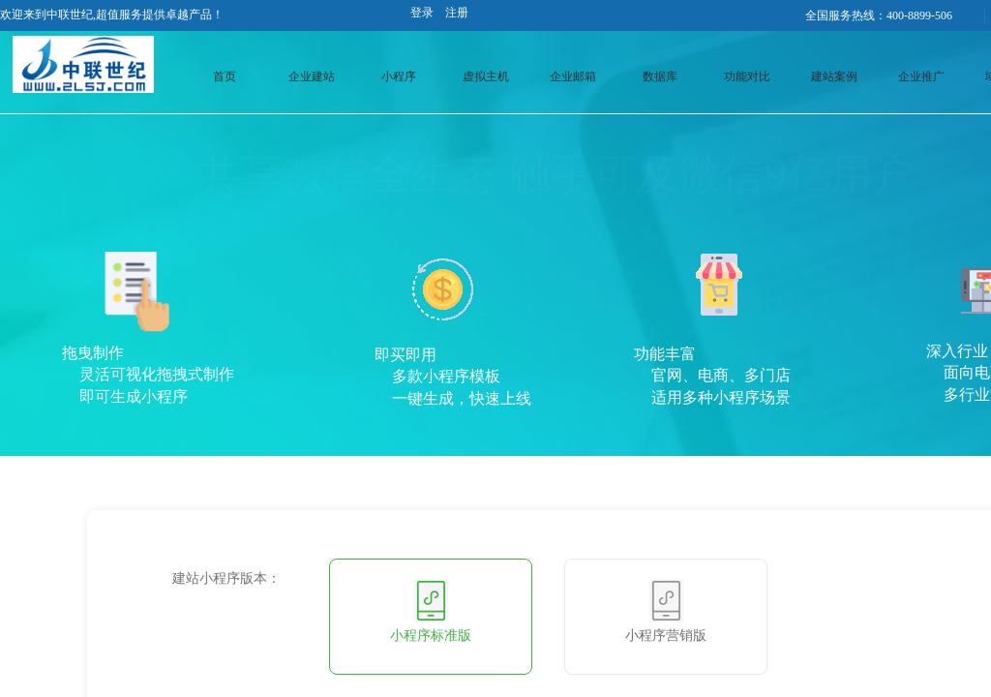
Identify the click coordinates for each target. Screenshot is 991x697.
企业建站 (311, 76)
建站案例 (834, 76)
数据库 (660, 76)
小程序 (398, 76)
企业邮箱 (573, 76)
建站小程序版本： (226, 578)
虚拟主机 (486, 76)
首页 (224, 76)
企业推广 (921, 76)
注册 (456, 12)
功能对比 (747, 76)
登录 (422, 12)
